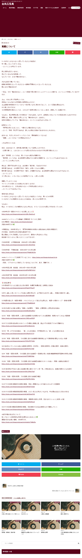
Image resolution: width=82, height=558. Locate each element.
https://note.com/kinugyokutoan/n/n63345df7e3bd (18, 386)
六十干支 (35, 7)
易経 (41, 7)
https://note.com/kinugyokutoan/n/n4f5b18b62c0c (18, 326)
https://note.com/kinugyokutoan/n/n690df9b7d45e (18, 379)
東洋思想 (28, 7)
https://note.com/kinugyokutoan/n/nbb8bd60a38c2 (18, 311)
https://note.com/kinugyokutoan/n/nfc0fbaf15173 (18, 333)
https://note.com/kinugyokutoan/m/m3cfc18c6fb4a (18, 245)
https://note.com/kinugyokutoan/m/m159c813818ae (19, 278)
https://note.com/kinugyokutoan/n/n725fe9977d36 (18, 341)
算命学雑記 (12, 7)
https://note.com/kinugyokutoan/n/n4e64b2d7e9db (18, 364)
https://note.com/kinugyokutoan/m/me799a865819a (19, 252)
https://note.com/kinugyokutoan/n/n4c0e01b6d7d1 (18, 394)
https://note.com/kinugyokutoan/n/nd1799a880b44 (18, 303)
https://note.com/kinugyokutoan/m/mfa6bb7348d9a (19, 422)
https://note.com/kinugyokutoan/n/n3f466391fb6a (18, 409)
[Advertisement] (41, 24)
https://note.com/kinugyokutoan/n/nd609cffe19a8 (18, 349)
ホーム (5, 7)
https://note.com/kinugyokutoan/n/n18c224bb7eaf (18, 371)
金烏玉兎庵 (8, 3)
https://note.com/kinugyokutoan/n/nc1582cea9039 (18, 318)
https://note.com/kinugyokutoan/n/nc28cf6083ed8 (18, 295)
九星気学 (63, 7)
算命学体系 (20, 7)
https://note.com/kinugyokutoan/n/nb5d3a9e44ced (18, 402)
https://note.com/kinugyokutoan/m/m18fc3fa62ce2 (18, 214)
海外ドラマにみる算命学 (52, 7)
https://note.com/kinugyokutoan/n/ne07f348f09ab (18, 356)
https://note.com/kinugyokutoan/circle (44, 257)
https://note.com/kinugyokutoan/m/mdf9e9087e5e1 (18, 270)
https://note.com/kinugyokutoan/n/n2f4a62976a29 (18, 288)
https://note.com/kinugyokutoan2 (21, 222)
